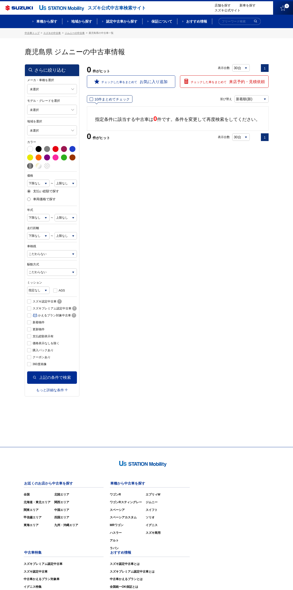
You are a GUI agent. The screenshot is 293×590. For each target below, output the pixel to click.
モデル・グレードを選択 (43, 100)
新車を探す (247, 5)
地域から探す (81, 21)
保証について (161, 21)
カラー (31, 141)
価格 (30, 175)
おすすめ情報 (196, 21)
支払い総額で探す (43, 191)
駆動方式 (33, 264)
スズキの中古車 (52, 33)
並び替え (225, 98)
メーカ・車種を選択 (40, 79)
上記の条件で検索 (52, 377)
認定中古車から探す (121, 21)
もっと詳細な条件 (52, 390)
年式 (30, 209)
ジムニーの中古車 (75, 33)
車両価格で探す (41, 199)
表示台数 (224, 67)
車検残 (31, 246)
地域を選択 (34, 121)
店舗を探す (223, 5)
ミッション (34, 282)
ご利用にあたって (212, 579)
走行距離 (33, 227)
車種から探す (46, 21)
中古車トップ (32, 33)
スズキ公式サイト (227, 10)
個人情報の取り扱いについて (249, 579)
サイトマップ (184, 579)
